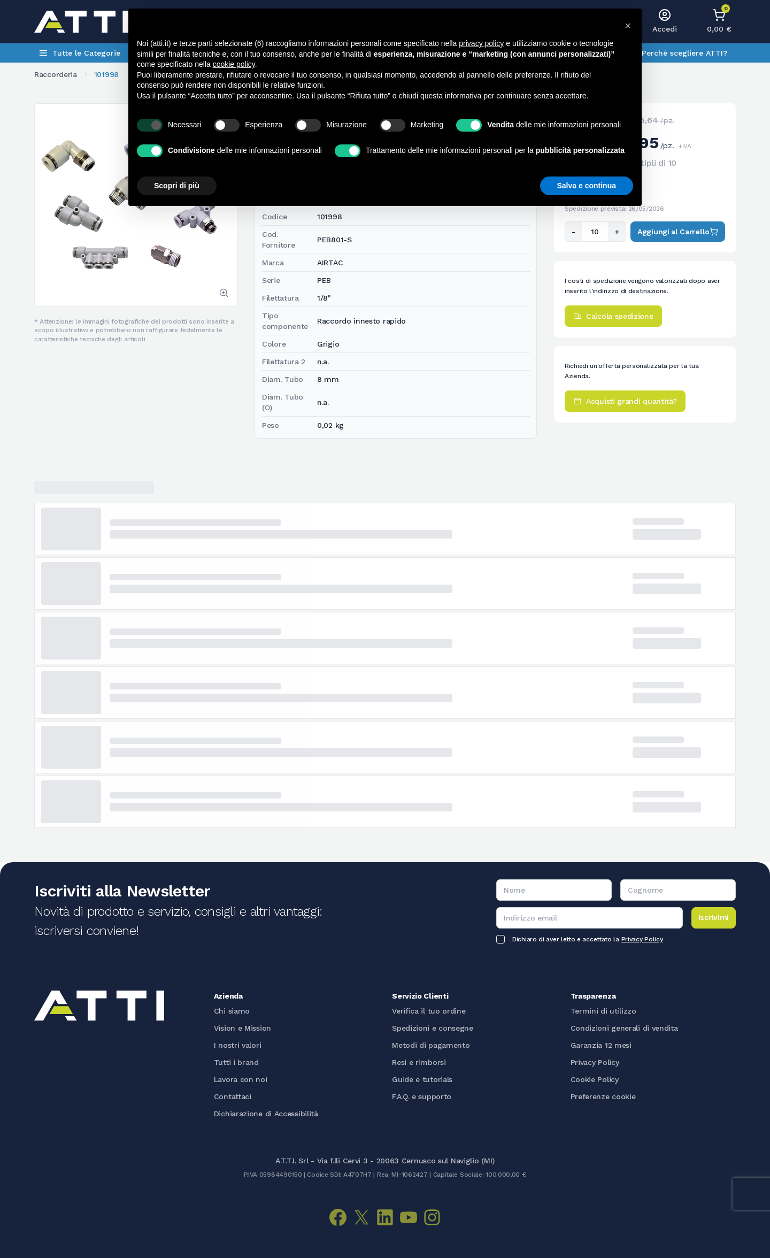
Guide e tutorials (422, 1079)
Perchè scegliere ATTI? (684, 53)
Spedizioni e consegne (432, 1028)
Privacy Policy (642, 939)
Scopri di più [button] (176, 185)
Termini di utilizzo (603, 1011)
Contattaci (232, 1096)
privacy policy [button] (481, 43)
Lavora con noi (240, 1079)
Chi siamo (232, 1011)
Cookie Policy (595, 1079)
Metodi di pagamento (430, 1045)
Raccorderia (55, 74)
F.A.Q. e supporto (421, 1096)
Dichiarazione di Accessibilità (266, 1113)
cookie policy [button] (234, 64)
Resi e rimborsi (419, 1062)
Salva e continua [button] (586, 185)
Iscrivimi (713, 917)
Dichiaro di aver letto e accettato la (587, 939)
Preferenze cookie (603, 1096)
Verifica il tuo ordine (428, 1011)
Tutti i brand (236, 1062)
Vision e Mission (242, 1028)
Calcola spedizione (613, 316)
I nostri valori (237, 1045)
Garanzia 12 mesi (601, 1045)
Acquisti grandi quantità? (625, 401)
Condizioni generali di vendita (624, 1028)
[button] (627, 25)
